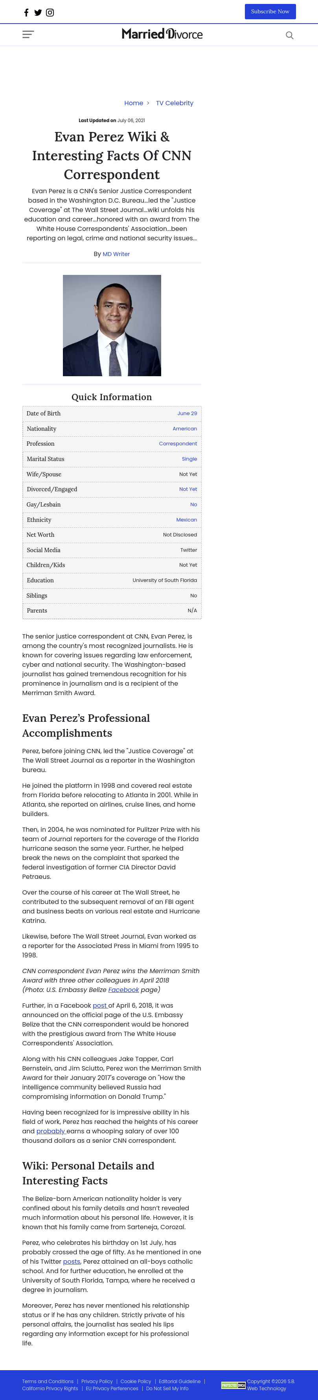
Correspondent (178, 443)
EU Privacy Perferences (112, 1388)
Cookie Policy (136, 1381)
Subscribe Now (270, 11)
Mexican (186, 519)
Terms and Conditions (48, 1381)
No (193, 504)
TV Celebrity (174, 103)
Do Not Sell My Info (167, 1388)
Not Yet (188, 489)
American (185, 428)
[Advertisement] (85, 61)
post (100, 1005)
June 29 (187, 413)
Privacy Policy (97, 1381)
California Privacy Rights (50, 1388)
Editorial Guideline (180, 1381)
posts (72, 1261)
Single (189, 459)
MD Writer (116, 254)
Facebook (123, 989)
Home (134, 103)
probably (52, 1131)
